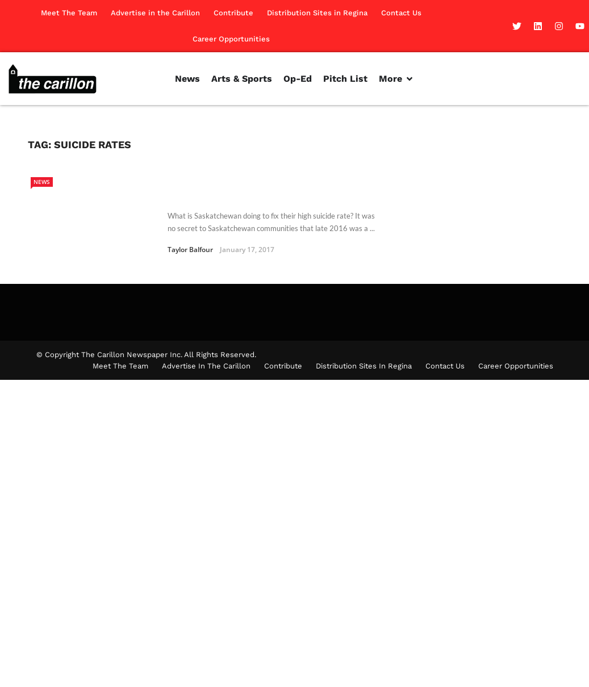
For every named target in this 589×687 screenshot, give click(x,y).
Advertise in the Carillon (155, 13)
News (42, 182)
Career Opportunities (231, 39)
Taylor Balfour (190, 249)
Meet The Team (69, 13)
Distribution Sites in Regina (317, 13)
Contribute (233, 13)
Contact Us (401, 13)
